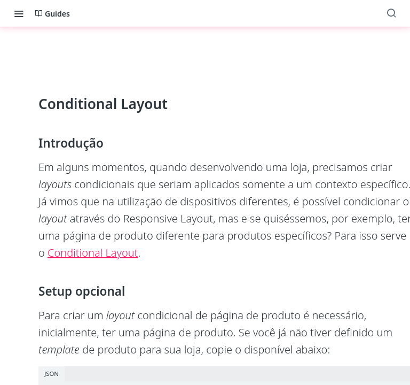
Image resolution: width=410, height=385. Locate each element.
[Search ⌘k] (391, 13)
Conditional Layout (93, 252)
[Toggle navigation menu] (19, 13)
